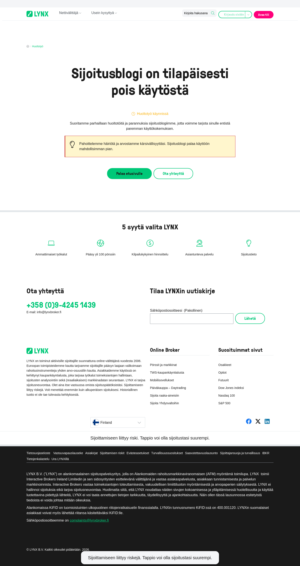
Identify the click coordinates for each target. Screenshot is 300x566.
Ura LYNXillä (60, 459)
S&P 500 (224, 403)
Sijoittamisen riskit (112, 453)
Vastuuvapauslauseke (68, 453)
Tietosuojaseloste (38, 453)
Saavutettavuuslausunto (201, 453)
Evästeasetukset (138, 453)
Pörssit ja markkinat (163, 365)
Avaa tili (262, 14)
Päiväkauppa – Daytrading (168, 388)
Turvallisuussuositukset (167, 453)
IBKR (265, 453)
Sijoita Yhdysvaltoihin (164, 403)
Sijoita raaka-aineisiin (164, 395)
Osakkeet (224, 365)
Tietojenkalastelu (37, 459)
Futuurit (223, 380)
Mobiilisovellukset (162, 380)
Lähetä (250, 318)
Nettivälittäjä (68, 14)
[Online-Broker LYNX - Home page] (37, 14)
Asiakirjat (91, 453)
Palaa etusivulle (129, 173)
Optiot (222, 372)
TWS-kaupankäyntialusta (167, 372)
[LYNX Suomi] (249, 421)
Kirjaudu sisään (233, 14)
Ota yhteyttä (173, 173)
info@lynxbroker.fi (49, 312)
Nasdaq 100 (226, 395)
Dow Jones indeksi (231, 388)
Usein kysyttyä (102, 14)
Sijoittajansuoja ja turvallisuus (240, 453)
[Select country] (117, 422)
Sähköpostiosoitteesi (176, 310)
